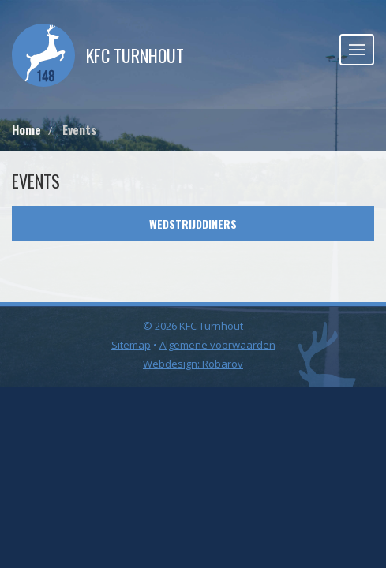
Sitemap (131, 345)
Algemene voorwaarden (217, 345)
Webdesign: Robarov (193, 364)
